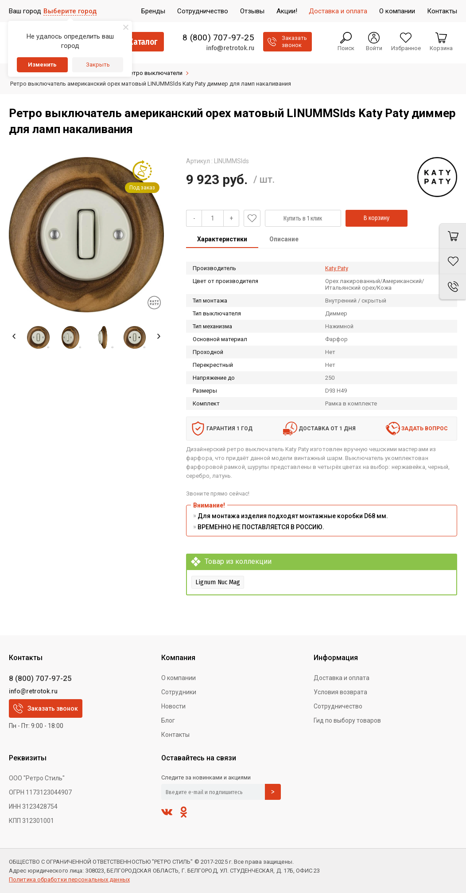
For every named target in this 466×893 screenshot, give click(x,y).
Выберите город (70, 11)
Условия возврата (340, 692)
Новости (173, 706)
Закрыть (98, 64)
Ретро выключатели (155, 73)
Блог (168, 720)
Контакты (175, 734)
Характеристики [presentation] (222, 239)
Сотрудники (178, 692)
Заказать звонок (45, 708)
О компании (178, 677)
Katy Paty (336, 268)
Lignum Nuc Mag (217, 582)
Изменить (42, 64)
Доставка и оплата (341, 677)
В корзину (376, 218)
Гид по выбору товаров (347, 720)
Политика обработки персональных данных (69, 879)
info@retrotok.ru (230, 48)
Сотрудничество (338, 706)
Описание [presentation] (284, 239)
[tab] (222, 240)
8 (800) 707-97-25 (218, 38)
